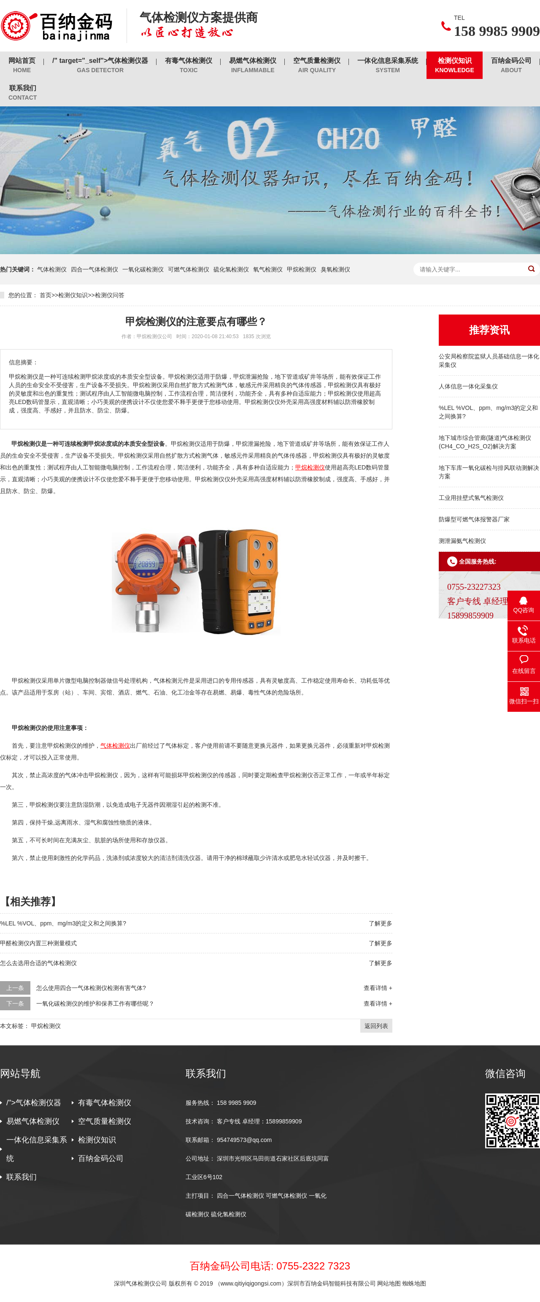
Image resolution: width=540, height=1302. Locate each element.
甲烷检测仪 (301, 269)
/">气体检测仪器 (33, 1103)
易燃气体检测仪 (252, 65)
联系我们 (22, 93)
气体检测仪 (52, 269)
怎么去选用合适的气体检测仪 (38, 963)
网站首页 (21, 65)
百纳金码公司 (511, 65)
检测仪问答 (109, 295)
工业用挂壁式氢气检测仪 (471, 497)
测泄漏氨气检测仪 (462, 540)
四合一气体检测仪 (94, 269)
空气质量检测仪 (316, 65)
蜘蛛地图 (414, 1283)
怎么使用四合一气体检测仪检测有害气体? (91, 988)
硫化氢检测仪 (231, 269)
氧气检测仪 (268, 269)
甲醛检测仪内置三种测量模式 (38, 943)
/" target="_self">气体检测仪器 (100, 65)
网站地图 (389, 1283)
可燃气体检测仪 (188, 269)
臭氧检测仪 (335, 269)
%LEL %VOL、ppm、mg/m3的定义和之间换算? (63, 923)
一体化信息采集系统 (387, 65)
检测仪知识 (454, 65)
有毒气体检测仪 (188, 65)
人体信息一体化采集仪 (468, 386)
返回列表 (376, 1026)
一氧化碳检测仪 (143, 269)
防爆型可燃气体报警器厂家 (474, 519)
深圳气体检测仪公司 (141, 1283)
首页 (45, 295)
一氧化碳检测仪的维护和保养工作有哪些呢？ (95, 1003)
